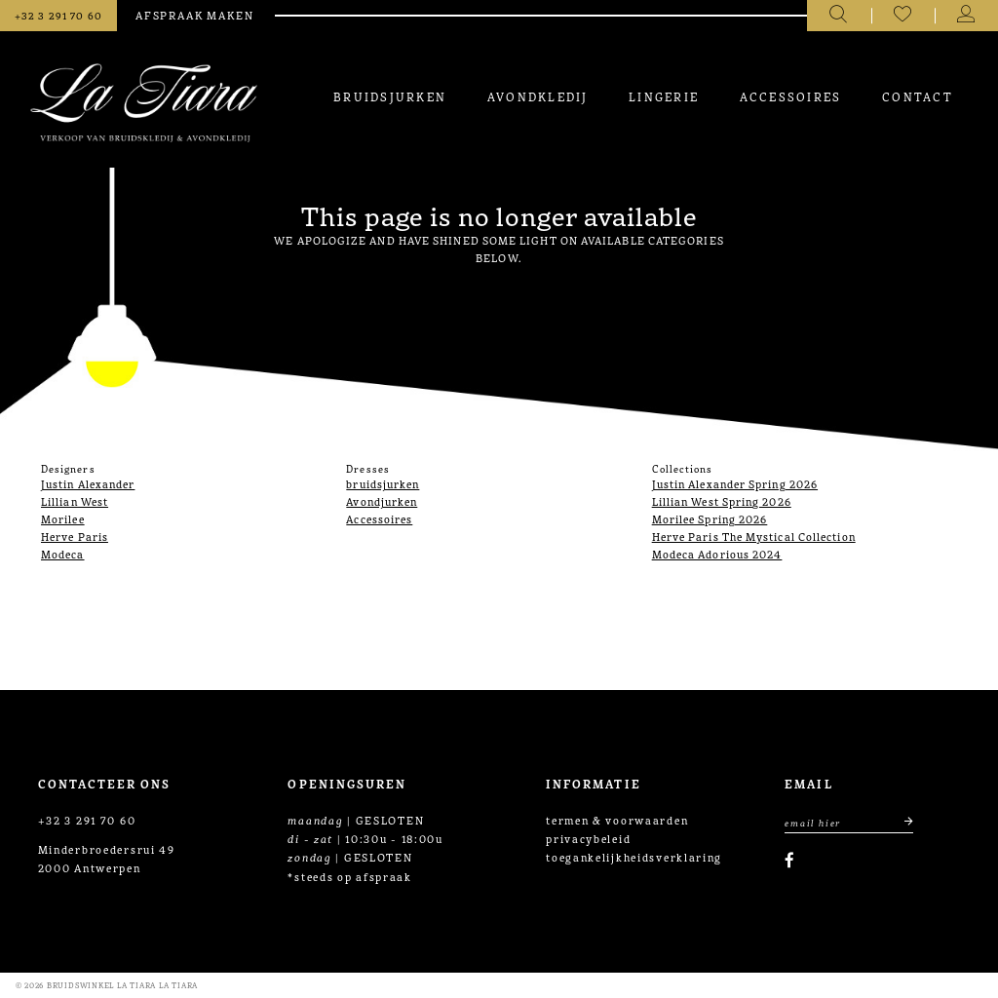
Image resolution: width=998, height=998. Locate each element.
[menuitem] (390, 96)
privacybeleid (588, 838)
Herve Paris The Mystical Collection (754, 536)
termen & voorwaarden (617, 819)
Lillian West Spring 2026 (721, 501)
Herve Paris (74, 536)
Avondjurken (381, 501)
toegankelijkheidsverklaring (634, 856)
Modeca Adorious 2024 (717, 553)
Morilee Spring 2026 (710, 518)
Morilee (63, 518)
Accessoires (379, 518)
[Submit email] (901, 822)
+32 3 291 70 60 (87, 819)
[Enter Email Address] (849, 822)
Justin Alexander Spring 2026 (735, 483)
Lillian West (74, 501)
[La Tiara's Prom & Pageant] (143, 102)
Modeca (63, 553)
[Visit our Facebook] (789, 860)
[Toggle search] (838, 15)
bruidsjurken (382, 483)
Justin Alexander (87, 483)
